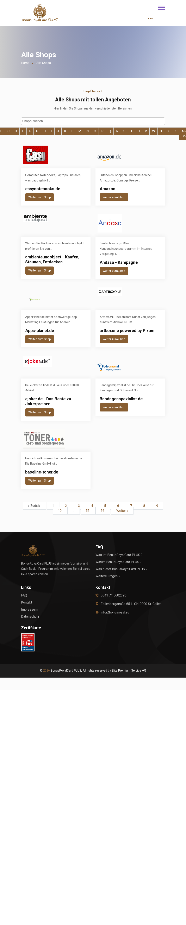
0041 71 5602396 (113, 595)
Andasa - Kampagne (119, 262)
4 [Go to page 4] (92, 506)
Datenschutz (30, 616)
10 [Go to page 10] (60, 511)
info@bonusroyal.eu (115, 612)
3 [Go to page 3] (79, 506)
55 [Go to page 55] (88, 511)
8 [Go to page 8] (144, 506)
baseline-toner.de (41, 472)
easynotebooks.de (42, 188)
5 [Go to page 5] (105, 506)
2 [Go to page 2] (66, 506)
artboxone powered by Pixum (127, 330)
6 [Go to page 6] (118, 506)
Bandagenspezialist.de (121, 398)
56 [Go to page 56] (103, 511)
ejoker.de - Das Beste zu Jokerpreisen (48, 401)
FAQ (24, 595)
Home (25, 63)
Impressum (29, 609)
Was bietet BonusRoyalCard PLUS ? (121, 569)
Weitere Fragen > (107, 576)
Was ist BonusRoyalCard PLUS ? (119, 555)
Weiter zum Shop (39, 197)
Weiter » (122, 511)
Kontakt (26, 602)
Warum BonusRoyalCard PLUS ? (118, 562)
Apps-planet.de (39, 330)
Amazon (107, 188)
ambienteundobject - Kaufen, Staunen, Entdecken (52, 259)
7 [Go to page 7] (131, 506)
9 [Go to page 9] (157, 506)
